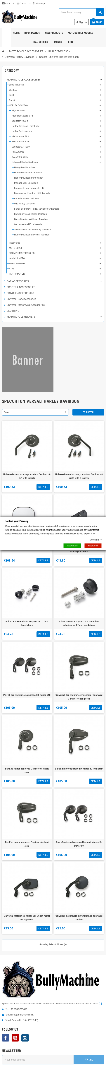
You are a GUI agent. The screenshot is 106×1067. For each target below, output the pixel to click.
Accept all (72, 545)
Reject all (93, 545)
